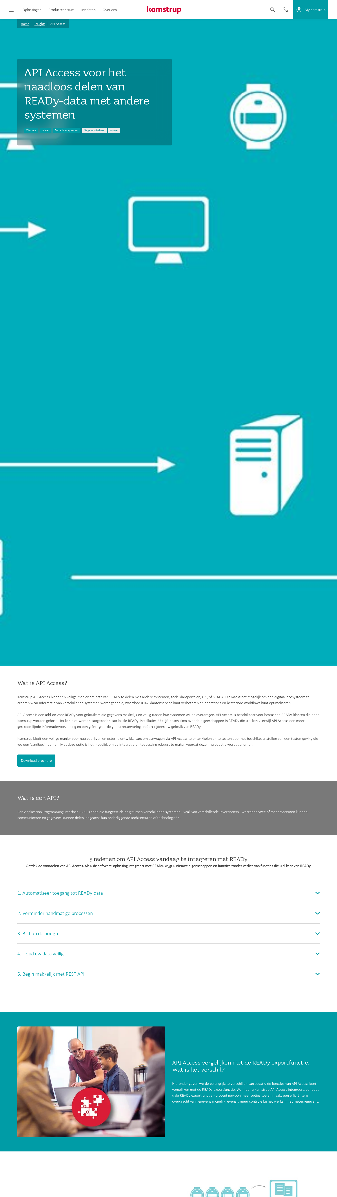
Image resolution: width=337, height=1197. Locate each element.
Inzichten (88, 9)
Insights (40, 24)
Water (46, 130)
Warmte (31, 130)
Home (25, 24)
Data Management (67, 130)
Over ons (110, 9)
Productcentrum (61, 9)
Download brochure (36, 760)
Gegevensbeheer (94, 130)
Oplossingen (32, 9)
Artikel (114, 130)
